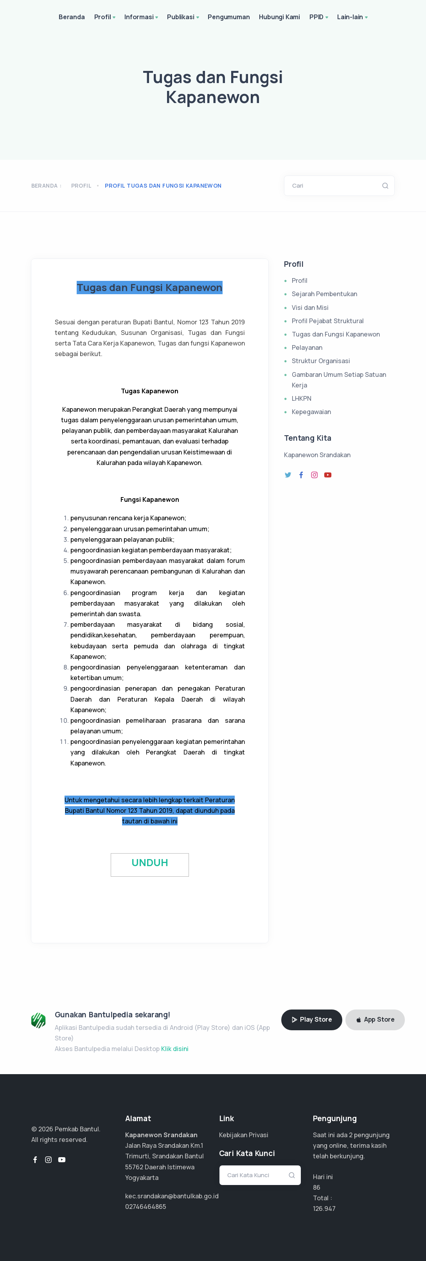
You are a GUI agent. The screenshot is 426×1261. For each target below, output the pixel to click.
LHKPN (301, 398)
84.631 (322, 1208)
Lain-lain (353, 18)
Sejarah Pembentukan (324, 293)
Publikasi (183, 18)
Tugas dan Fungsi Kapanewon (336, 334)
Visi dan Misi (310, 307)
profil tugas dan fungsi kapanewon (163, 185)
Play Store (311, 1019)
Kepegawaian (311, 411)
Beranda (72, 17)
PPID (319, 18)
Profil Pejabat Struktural (328, 321)
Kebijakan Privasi (243, 1135)
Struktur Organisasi (321, 360)
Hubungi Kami (279, 17)
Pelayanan (307, 347)
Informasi (142, 18)
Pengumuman (229, 17)
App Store (375, 1019)
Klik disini (175, 1048)
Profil (105, 18)
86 (316, 1187)
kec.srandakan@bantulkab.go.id (172, 1196)
